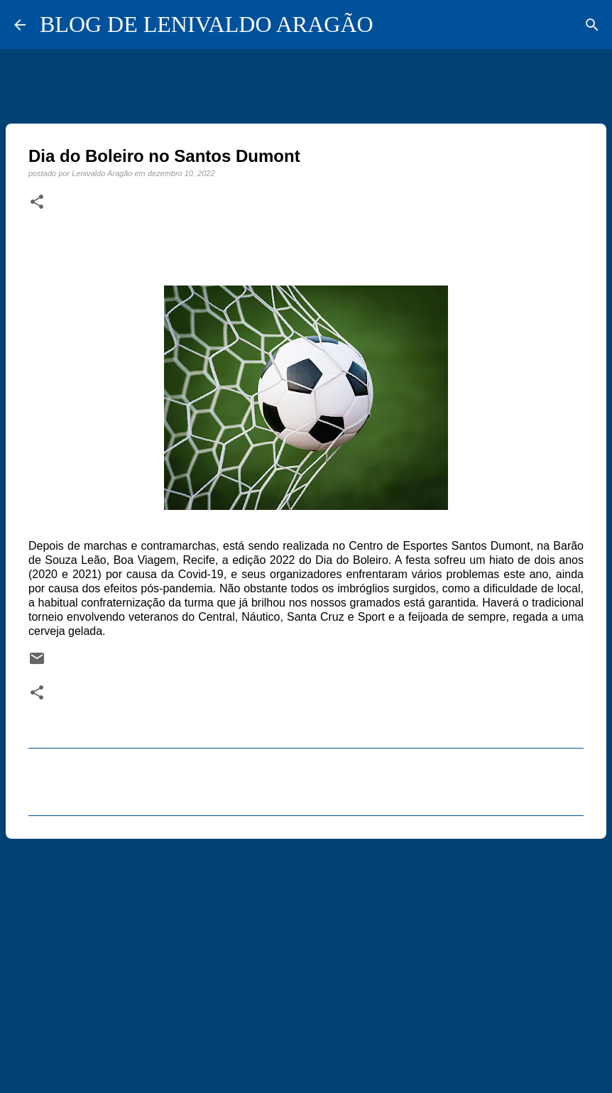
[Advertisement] (306, 959)
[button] (36, 202)
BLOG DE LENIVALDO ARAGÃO (206, 24)
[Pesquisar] (592, 25)
